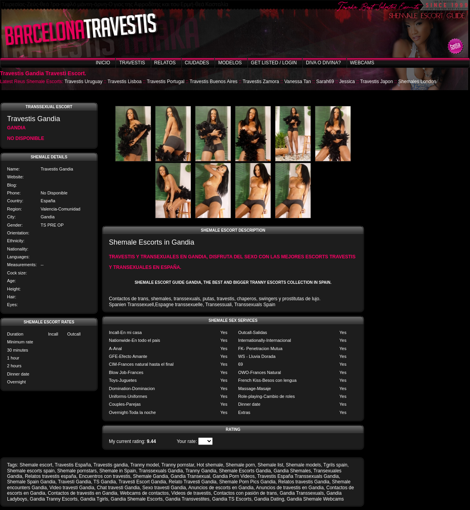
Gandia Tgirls (94, 499)
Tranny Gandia (200, 471)
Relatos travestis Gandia (303, 482)
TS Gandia (105, 482)
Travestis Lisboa (125, 81)
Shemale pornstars (77, 471)
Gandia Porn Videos (234, 476)
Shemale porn (240, 465)
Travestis (132, 62)
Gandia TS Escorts (231, 499)
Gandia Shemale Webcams (315, 499)
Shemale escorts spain (30, 471)
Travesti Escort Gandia (142, 482)
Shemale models (303, 465)
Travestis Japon (376, 81)
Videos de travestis (191, 493)
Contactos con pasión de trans (245, 493)
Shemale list (270, 465)
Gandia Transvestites (187, 499)
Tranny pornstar (177, 465)
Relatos (165, 62)
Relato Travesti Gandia (193, 482)
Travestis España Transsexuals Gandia (298, 476)
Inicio (103, 62)
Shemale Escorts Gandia (245, 471)
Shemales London (417, 81)
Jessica (347, 81)
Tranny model (144, 465)
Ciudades (197, 62)
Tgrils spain (335, 465)
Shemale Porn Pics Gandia (247, 482)
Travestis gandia (111, 465)
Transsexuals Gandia (161, 471)
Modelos (230, 62)
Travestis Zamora (260, 81)
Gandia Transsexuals (302, 493)
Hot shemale (210, 465)
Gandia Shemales (292, 471)
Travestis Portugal (165, 81)
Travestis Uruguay (84, 81)
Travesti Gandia (74, 482)
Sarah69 (325, 81)
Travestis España (73, 465)
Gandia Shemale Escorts (137, 499)
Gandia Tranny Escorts (54, 499)
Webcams (362, 62)
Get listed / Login (274, 62)
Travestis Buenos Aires (213, 81)
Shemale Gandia (150, 476)
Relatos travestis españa (50, 476)
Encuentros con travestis (104, 476)
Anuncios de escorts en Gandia (221, 487)
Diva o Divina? (323, 62)
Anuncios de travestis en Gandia (290, 487)
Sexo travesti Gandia (164, 487)
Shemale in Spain (117, 471)
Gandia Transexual (190, 476)
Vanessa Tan (297, 81)
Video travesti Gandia (71, 487)
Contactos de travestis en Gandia (82, 493)
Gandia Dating (269, 499)
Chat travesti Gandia (118, 487)
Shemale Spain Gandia (31, 482)
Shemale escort (36, 465)
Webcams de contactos (144, 493)
